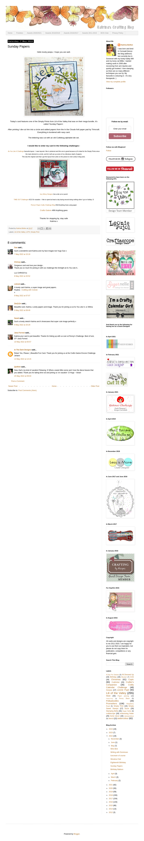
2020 (111, 788)
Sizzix (127, 708)
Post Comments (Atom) (27, 390)
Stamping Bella (112, 711)
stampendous (129, 716)
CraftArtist (115, 682)
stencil (110, 718)
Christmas (116, 679)
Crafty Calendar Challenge (120, 686)
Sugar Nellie (126, 711)
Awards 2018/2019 (52, 33)
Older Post (95, 386)
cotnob (17, 284)
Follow (108, 151)
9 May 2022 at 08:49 (22, 310)
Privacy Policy (117, 33)
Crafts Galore (45, 210)
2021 (111, 785)
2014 (111, 809)
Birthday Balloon (116, 769)
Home (10, 33)
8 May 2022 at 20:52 (22, 276)
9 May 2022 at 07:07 (22, 296)
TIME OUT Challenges (21, 199)
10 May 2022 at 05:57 (22, 342)
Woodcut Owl (115, 759)
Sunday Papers (116, 766)
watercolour (123, 718)
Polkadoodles (112, 701)
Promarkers (111, 703)
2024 (111, 729)
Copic (131, 679)
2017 (111, 799)
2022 (111, 736)
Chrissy (17, 262)
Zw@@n (17, 304)
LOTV (28, 232)
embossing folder (127, 713)
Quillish (17, 367)
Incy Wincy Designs (46, 194)
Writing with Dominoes (119, 752)
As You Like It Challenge (16, 151)
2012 (111, 812)
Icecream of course (117, 756)
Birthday (113, 677)
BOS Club (104, 33)
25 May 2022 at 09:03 (22, 376)
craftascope (110, 713)
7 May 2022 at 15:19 (22, 254)
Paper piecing (123, 696)
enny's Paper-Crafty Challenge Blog (43, 205)
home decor (115, 716)
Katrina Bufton (127, 45)
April (113, 774)
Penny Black (124, 698)
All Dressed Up (128, 675)
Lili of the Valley (19, 232)
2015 (111, 805)
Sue (15, 247)
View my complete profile (116, 82)
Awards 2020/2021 (34, 33)
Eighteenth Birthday (118, 762)
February (114, 781)
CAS (132, 677)
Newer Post (12, 386)
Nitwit (108, 696)
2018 (111, 795)
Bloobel (124, 677)
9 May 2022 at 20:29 (22, 325)
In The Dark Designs (22, 350)
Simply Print (35, 232)
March (113, 777)
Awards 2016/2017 (71, 33)
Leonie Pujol (123, 690)
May (113, 746)
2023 (111, 733)
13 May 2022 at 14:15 (22, 359)
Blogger (77, 834)
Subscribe (120, 136)
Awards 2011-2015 (89, 33)
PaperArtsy (109, 698)
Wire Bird (114, 749)
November (115, 739)
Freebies (19, 33)
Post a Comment (17, 381)
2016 (111, 802)
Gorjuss (109, 690)
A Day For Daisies (112, 674)
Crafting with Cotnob (30, 290)
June (113, 742)
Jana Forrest (19, 333)
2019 (111, 792)
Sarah (16, 318)
